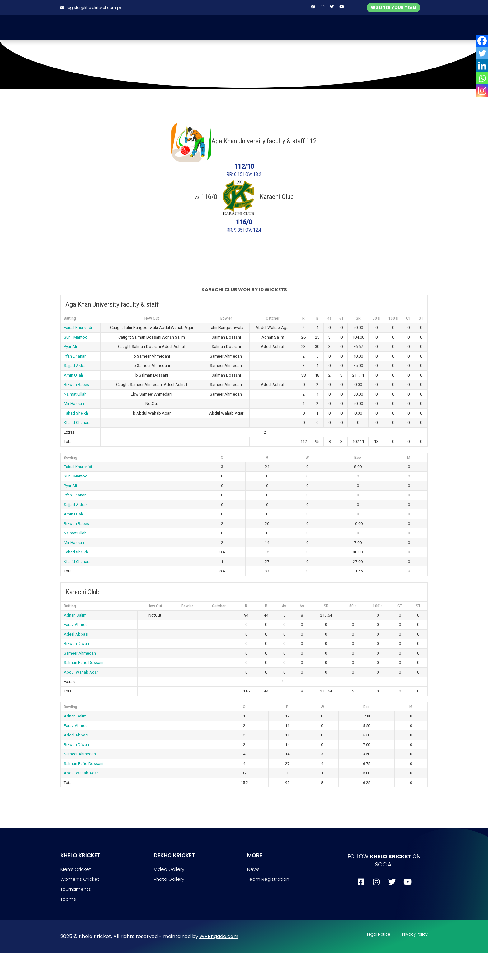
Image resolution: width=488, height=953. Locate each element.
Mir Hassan (74, 403)
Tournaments (75, 889)
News (253, 869)
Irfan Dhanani (75, 356)
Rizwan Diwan (76, 643)
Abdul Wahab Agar (81, 672)
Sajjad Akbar (75, 365)
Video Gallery (169, 869)
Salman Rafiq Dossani (83, 662)
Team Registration (268, 879)
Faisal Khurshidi (78, 327)
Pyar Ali (70, 346)
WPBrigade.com (218, 936)
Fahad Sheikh (76, 413)
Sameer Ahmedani (80, 653)
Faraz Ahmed (76, 624)
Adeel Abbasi (76, 634)
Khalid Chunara (77, 422)
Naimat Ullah (75, 394)
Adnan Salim (75, 615)
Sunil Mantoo (75, 337)
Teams (68, 899)
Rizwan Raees (76, 384)
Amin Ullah (73, 375)
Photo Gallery (169, 879)
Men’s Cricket (75, 869)
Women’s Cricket (79, 879)
